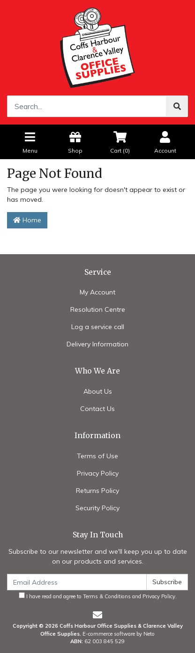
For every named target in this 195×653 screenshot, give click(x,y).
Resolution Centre (97, 309)
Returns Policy (97, 490)
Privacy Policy (98, 473)
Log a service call (97, 327)
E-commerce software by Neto (118, 634)
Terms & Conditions (107, 596)
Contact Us (97, 408)
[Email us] (97, 615)
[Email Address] (77, 582)
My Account (97, 292)
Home (27, 220)
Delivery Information (97, 344)
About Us (97, 391)
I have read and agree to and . (98, 596)
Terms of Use (97, 456)
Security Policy (97, 508)
